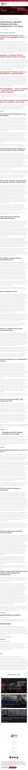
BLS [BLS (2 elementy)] (5, 656)
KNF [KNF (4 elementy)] (21, 658)
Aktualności (14, 747)
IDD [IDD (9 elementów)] (10, 658)
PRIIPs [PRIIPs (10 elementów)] (3, 662)
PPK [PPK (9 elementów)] (0, 662)
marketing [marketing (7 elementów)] (22, 659)
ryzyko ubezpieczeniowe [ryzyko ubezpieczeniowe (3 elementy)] (14, 665)
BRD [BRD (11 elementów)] (15, 656)
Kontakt (14, 752)
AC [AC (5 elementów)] (4, 656)
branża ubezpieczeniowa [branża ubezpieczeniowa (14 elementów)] (10, 656)
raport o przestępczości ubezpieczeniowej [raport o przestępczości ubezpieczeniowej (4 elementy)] (20, 663)
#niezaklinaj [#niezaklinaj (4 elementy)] (2, 656)
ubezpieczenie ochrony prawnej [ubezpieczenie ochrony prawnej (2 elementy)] (17, 668)
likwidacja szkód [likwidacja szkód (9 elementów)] (10, 659)
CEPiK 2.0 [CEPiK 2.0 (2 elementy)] (17, 656)
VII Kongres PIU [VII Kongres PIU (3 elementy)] (14, 669)
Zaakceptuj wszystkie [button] (13, 767)
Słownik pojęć (14, 751)
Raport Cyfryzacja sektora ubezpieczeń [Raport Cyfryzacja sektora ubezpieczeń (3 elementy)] (6, 663)
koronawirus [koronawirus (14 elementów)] (6, 659)
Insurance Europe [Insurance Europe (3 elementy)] (13, 658)
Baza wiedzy (14, 742)
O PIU (14, 741)
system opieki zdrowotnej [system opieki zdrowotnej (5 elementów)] (7, 666)
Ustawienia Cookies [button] (5, 767)
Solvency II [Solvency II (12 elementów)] (22, 665)
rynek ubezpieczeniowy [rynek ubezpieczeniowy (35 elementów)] (6, 665)
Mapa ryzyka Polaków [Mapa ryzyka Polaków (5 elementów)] (17, 659)
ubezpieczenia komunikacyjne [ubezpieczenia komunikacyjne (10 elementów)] (16, 666)
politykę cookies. (11, 765)
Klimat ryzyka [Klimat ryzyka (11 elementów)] (19, 658)
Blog (14, 746)
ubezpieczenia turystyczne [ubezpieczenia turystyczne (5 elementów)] (7, 668)
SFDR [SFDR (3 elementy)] (19, 665)
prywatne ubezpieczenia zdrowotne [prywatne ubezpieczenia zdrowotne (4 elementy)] (10, 662)
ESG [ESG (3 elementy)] (8, 658)
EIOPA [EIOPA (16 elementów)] (7, 658)
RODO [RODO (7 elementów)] (1, 665)
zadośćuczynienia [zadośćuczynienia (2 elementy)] (20, 669)
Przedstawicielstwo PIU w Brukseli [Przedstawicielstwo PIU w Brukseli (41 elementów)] (21, 662)
